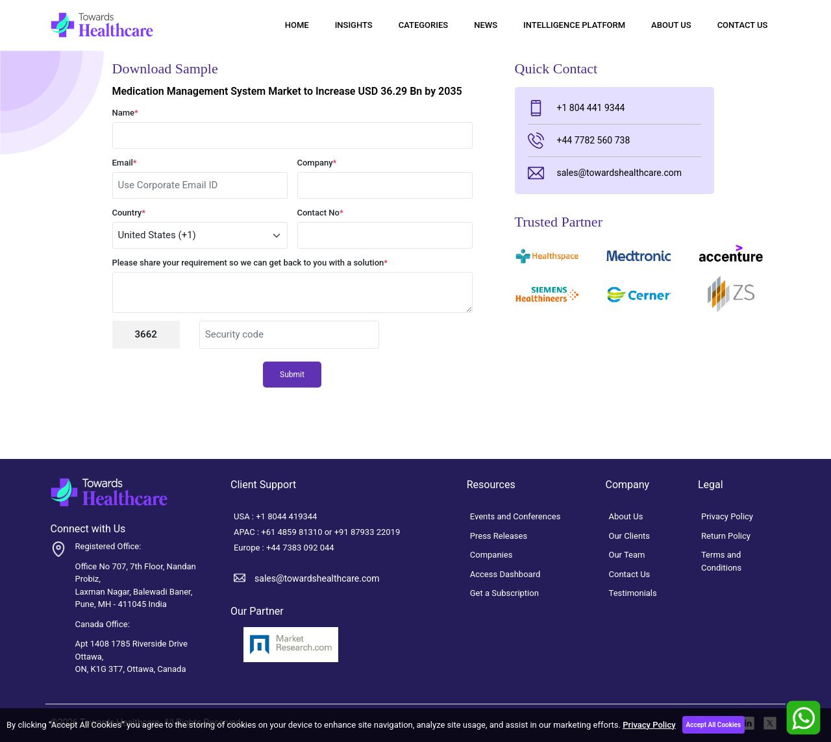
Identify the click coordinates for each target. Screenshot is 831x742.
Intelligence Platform (574, 25)
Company (317, 162)
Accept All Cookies (713, 724)
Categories (423, 25)
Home (297, 25)
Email (124, 162)
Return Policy (725, 536)
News (485, 25)
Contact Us (742, 25)
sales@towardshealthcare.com (605, 173)
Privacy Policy (649, 725)
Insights (354, 25)
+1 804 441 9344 (576, 108)
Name (125, 112)
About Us (671, 25)
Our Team (627, 555)
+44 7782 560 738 (579, 140)
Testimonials (633, 593)
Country (129, 212)
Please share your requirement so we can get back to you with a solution (250, 262)
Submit (292, 374)
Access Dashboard (505, 574)
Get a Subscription (504, 593)
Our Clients (630, 536)
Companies (491, 555)
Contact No (320, 212)
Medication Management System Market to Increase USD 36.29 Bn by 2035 (287, 91)
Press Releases (498, 536)
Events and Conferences (515, 516)
